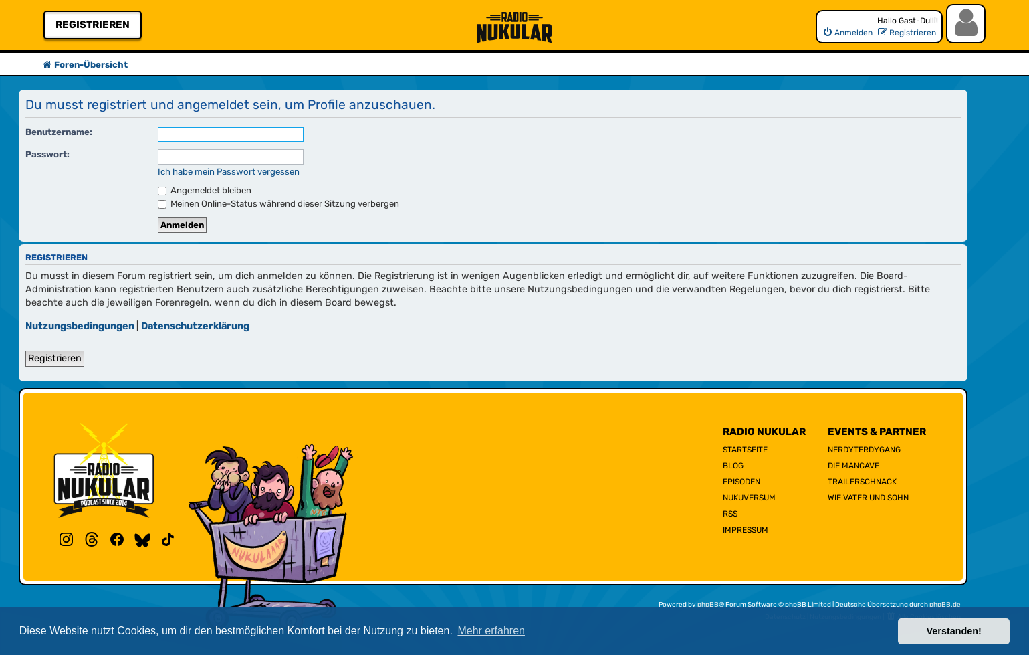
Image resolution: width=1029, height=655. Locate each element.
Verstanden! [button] (954, 631)
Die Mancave (853, 465)
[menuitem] (847, 33)
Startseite (745, 449)
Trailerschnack (862, 481)
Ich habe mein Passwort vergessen (229, 172)
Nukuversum (749, 497)
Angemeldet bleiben (204, 190)
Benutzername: (58, 132)
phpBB (708, 605)
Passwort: (47, 154)
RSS (730, 514)
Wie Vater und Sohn (868, 497)
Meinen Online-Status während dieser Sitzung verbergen (278, 204)
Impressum (745, 530)
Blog (733, 465)
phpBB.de (945, 605)
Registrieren (92, 25)
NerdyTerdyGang (864, 449)
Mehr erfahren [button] (491, 630)
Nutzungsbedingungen (79, 326)
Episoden (741, 481)
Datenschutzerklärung (195, 326)
